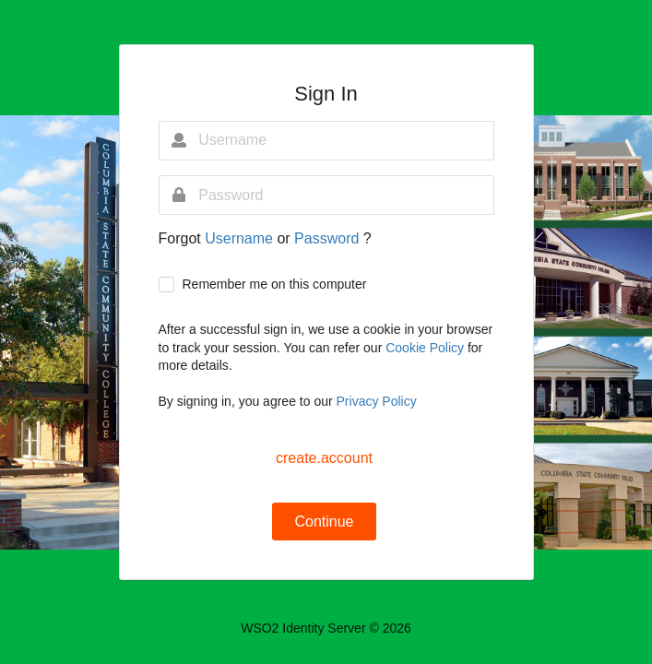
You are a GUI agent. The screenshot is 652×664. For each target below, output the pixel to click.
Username (241, 238)
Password (328, 238)
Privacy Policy (377, 401)
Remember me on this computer (274, 284)
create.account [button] (324, 458)
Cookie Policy (426, 347)
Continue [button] (323, 521)
